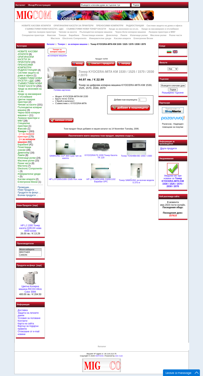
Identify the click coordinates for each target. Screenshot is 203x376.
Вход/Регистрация (39, 5)
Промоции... (24, 187)
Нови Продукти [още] (27, 205)
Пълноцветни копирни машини (95, 32)
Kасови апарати (122, 38)
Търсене (164, 79)
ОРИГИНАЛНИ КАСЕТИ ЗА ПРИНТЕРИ (73, 25)
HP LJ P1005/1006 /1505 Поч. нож (65, 179)
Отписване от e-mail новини (28, 333)
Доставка (23, 310)
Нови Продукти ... (27, 189)
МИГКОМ (99, 356)
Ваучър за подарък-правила (28, 327)
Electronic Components (74, 38)
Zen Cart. (119, 356)
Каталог (20, 5)
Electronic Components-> (30, 170)
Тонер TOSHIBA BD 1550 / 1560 (136, 156)
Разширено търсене (172, 92)
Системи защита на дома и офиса (164, 25)
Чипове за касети (68, 32)
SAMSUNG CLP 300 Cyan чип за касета (65, 157)
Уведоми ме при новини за (173, 180)
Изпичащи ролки (139, 35)
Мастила (55, 38)
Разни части (175, 35)
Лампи (123, 35)
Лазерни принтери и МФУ (162, 32)
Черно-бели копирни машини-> (29, 114)
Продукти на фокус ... (29, 192)
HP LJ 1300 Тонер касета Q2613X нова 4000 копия (30, 227)
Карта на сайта (26, 323)
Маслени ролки (158, 35)
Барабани (74, 35)
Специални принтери (33, 35)
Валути (163, 62)
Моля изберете (30, 249)
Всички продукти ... (28, 195)
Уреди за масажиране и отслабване (160, 29)
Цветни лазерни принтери (42, 32)
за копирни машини (77, 44)
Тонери (61, 44)
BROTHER (30, 252)
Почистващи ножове (92, 35)
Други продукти (168, 148)
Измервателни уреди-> (29, 175)
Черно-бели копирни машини (130, 32)
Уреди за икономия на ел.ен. (124, 29)
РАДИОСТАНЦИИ (135, 25)
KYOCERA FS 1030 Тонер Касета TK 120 (101, 156)
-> (23, 131)
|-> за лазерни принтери (26, 135)
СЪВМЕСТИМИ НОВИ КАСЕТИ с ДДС (44, 29)
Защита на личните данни (28, 314)
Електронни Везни (143, 38)
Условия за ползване (29, 318)
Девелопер (112, 35)
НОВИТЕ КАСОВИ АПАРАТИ (36, 25)
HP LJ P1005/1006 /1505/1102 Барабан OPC (100, 180)
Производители (25, 243)
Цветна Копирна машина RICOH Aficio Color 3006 (30, 288)
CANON (30, 255)
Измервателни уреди (100, 38)
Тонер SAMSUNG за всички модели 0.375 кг (136, 181)
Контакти (22, 320)
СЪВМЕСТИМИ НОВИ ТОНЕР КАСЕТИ (86, 29)
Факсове (51, 35)
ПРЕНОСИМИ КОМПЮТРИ (109, 25)
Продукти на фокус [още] (29, 265)
